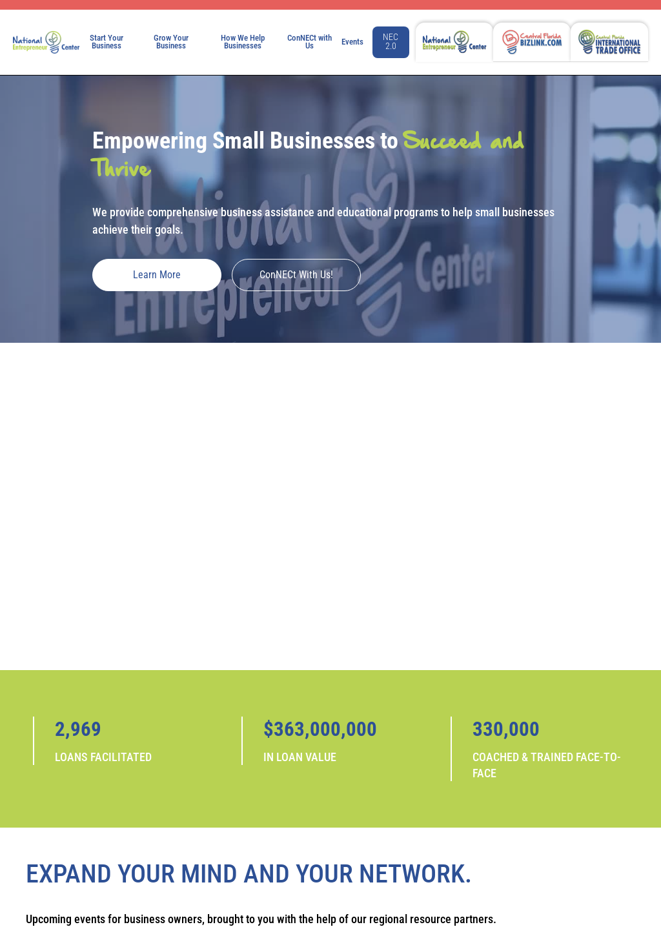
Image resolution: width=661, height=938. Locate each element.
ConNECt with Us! (296, 275)
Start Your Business (106, 42)
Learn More (157, 275)
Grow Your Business (171, 42)
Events (352, 41)
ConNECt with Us (309, 42)
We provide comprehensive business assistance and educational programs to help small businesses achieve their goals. (323, 220)
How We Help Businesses (243, 42)
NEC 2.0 (390, 42)
